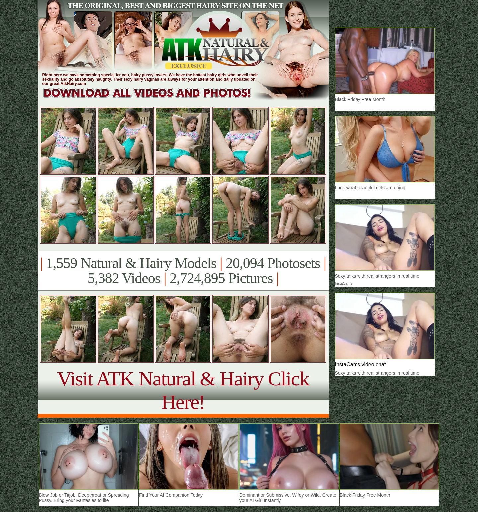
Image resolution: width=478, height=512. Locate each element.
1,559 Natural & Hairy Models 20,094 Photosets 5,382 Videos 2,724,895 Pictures (183, 271)
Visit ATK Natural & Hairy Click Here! (183, 390)
